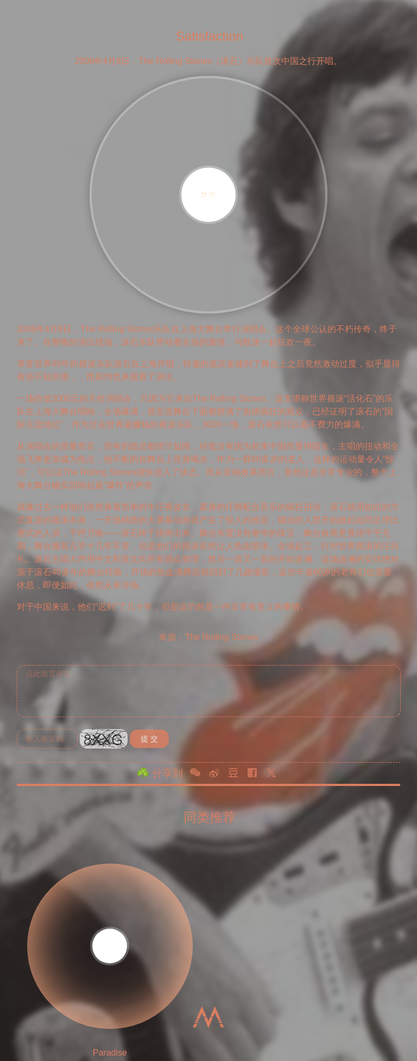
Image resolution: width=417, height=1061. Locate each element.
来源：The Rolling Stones (208, 636)
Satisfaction (209, 35)
